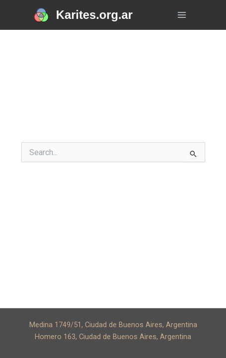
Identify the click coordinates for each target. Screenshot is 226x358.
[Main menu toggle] (181, 14)
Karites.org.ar (94, 14)
